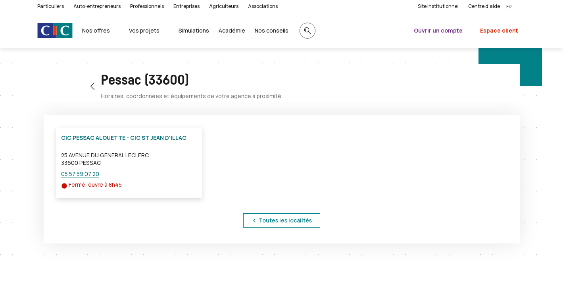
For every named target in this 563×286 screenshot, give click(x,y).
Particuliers (50, 6)
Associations (263, 6)
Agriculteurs (223, 6)
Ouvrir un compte (438, 30)
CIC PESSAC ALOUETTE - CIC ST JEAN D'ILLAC (123, 137)
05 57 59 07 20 (80, 174)
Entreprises (186, 6)
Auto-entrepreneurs (97, 6)
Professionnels (147, 6)
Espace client (499, 30)
